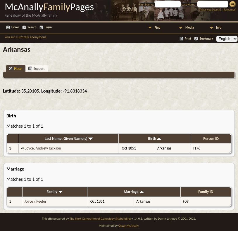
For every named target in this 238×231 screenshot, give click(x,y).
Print (188, 39)
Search (31, 27)
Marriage (134, 191)
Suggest (36, 68)
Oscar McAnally (128, 225)
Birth (154, 138)
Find (158, 27)
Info (218, 27)
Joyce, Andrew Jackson (43, 148)
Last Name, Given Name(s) (69, 138)
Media (189, 27)
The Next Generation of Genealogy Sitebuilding (100, 218)
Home (15, 27)
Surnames (229, 9)
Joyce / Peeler (35, 201)
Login (48, 27)
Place (15, 68)
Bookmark (206, 39)
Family (55, 191)
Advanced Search (210, 9)
